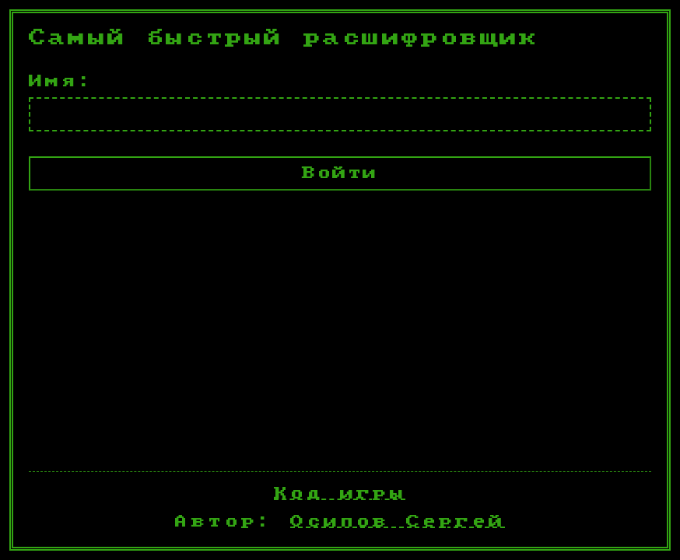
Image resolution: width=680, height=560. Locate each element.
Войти (340, 173)
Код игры (340, 493)
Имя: (62, 81)
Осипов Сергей (397, 521)
